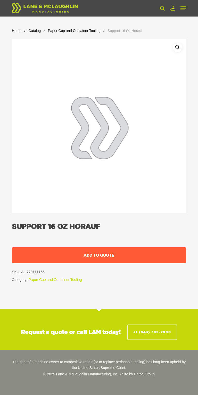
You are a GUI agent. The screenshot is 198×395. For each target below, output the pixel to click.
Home (16, 31)
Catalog (35, 31)
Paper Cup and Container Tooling (74, 31)
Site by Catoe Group (138, 374)
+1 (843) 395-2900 (152, 332)
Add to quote (99, 255)
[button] (183, 8)
